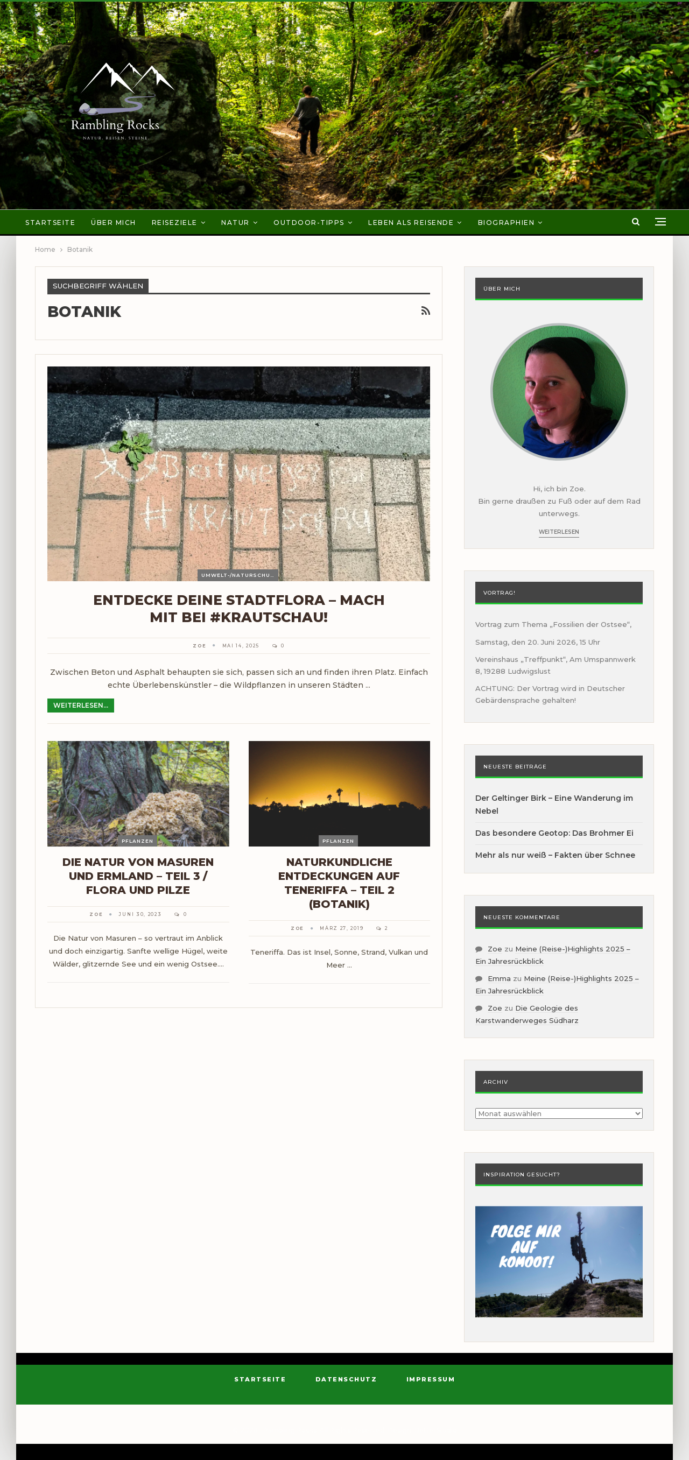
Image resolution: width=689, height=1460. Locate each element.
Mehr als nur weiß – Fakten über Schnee (555, 855)
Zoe (495, 948)
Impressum (430, 1379)
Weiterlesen (559, 531)
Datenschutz (346, 1379)
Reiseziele (175, 222)
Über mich (113, 222)
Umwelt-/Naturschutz (239, 575)
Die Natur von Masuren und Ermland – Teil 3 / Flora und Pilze (138, 876)
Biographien (506, 222)
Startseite (50, 222)
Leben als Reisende (411, 222)
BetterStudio (435, 1430)
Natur (235, 222)
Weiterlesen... (80, 705)
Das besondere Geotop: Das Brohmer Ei (554, 833)
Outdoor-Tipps (308, 222)
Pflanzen (137, 841)
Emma (499, 978)
